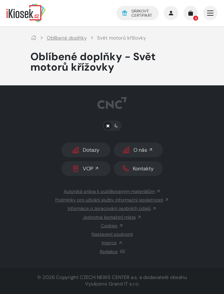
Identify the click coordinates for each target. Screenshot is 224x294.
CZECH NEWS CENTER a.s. (109, 277)
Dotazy (86, 150)
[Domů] (33, 38)
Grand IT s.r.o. (124, 284)
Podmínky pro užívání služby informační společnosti (112, 200)
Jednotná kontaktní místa (112, 217)
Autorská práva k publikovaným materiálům (112, 191)
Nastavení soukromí (112, 234)
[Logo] (57, 13)
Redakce (112, 251)
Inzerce (112, 243)
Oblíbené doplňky (67, 38)
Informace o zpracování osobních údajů (112, 208)
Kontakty (138, 168)
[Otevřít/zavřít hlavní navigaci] (210, 13)
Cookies (112, 226)
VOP (86, 168)
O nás (138, 150)
